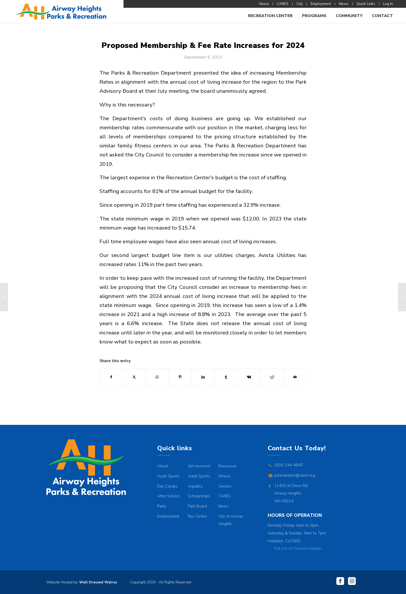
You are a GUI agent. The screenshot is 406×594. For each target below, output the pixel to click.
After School (168, 496)
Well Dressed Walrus (98, 582)
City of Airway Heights (230, 520)
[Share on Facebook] (111, 377)
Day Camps (167, 486)
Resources (227, 466)
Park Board (197, 506)
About (162, 466)
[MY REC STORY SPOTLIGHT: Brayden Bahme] (402, 297)
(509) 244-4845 (288, 465)
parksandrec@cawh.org (294, 475)
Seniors (224, 486)
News (223, 506)
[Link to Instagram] (352, 581)
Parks (161, 506)
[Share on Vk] (249, 377)
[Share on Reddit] (272, 377)
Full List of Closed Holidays (298, 548)
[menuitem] (264, 4)
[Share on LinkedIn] (203, 377)
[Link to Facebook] (340, 581)
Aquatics (195, 486)
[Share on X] (134, 377)
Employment (168, 516)
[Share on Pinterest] (180, 377)
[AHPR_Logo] (62, 11)
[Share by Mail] (295, 377)
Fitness (224, 476)
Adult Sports (199, 476)
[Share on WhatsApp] (157, 377)
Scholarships (199, 496)
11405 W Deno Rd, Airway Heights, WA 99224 (291, 493)
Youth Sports (168, 476)
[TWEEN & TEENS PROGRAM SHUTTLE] (4, 297)
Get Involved (199, 466)
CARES (224, 496)
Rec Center (197, 516)
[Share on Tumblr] (226, 377)
